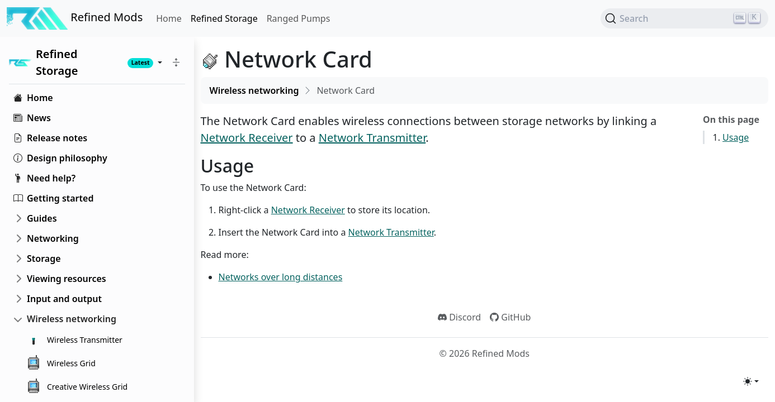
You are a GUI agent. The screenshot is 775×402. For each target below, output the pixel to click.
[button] (176, 62)
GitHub (510, 317)
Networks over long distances (281, 277)
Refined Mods (75, 18)
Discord (459, 317)
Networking (53, 238)
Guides (42, 218)
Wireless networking (71, 319)
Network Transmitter (372, 137)
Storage (44, 258)
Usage (735, 137)
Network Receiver (247, 137)
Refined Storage (224, 18)
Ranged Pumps (298, 18)
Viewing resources (66, 278)
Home (169, 18)
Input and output (64, 299)
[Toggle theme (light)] (751, 381)
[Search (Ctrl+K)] (684, 18)
